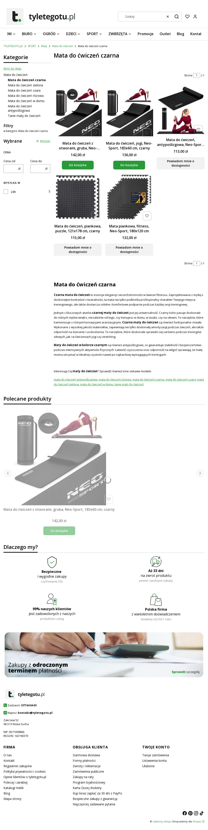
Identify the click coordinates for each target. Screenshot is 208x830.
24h (13, 192)
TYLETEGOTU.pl (13, 46)
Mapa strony (12, 799)
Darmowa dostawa (86, 755)
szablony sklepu (162, 821)
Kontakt (9, 760)
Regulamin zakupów (17, 766)
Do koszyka (77, 165)
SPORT (32, 46)
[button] (177, 16)
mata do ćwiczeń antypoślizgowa (75, 379)
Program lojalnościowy (89, 782)
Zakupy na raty (83, 777)
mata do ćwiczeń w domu (96, 384)
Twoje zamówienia (155, 755)
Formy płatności (84, 760)
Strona (188, 75)
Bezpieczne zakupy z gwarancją (95, 799)
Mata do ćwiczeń (62, 46)
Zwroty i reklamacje (87, 766)
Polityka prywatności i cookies (24, 771)
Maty (44, 46)
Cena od (9, 161)
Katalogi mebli (13, 788)
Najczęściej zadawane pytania (94, 804)
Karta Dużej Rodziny (87, 788)
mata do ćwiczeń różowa (115, 379)
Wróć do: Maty (12, 68)
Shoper (197, 821)
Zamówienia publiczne (88, 771)
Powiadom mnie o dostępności (180, 163)
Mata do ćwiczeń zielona (25, 85)
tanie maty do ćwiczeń (129, 384)
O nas (7, 755)
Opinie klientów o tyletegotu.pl (24, 777)
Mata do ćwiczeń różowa (26, 96)
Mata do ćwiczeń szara (24, 90)
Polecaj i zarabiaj (15, 782)
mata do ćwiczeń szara (181, 379)
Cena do (36, 161)
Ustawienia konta (154, 760)
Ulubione (148, 766)
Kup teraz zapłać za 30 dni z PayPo (97, 793)
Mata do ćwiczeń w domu (26, 101)
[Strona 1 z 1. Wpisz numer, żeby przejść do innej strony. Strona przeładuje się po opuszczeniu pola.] (196, 75)
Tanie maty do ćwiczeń (24, 116)
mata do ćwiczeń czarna (148, 379)
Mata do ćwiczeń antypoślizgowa (20, 108)
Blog (6, 793)
